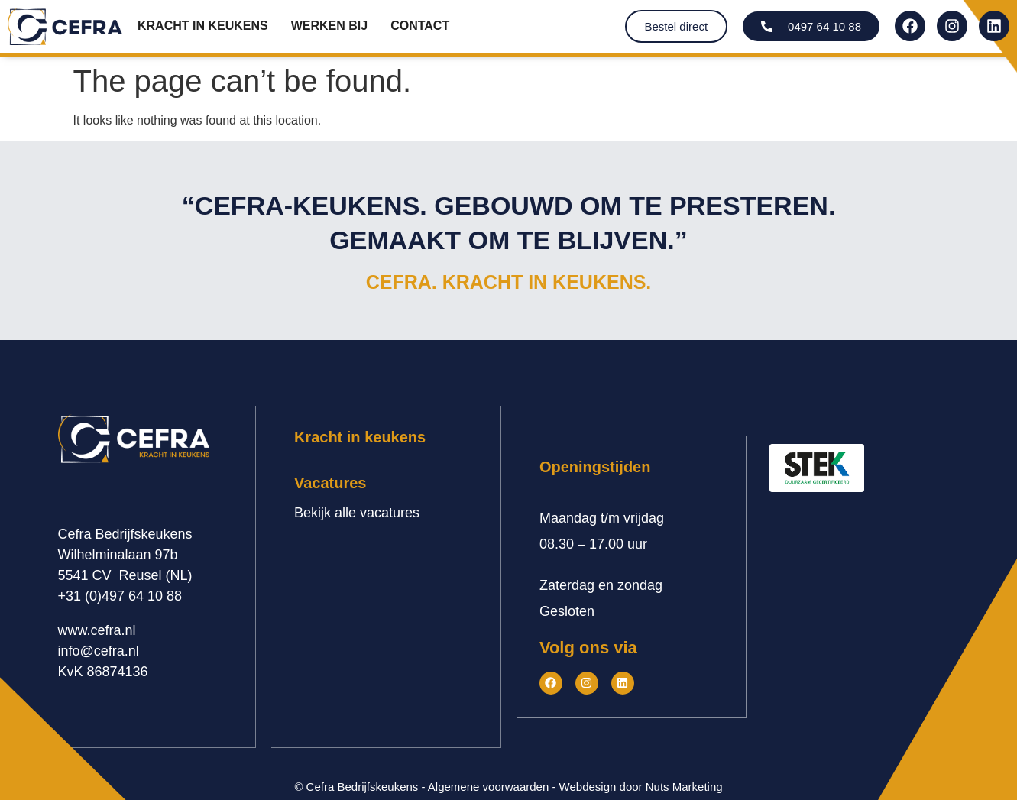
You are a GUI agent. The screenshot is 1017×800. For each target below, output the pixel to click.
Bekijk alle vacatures (356, 512)
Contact (419, 25)
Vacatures (330, 482)
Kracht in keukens (203, 25)
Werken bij (329, 25)
